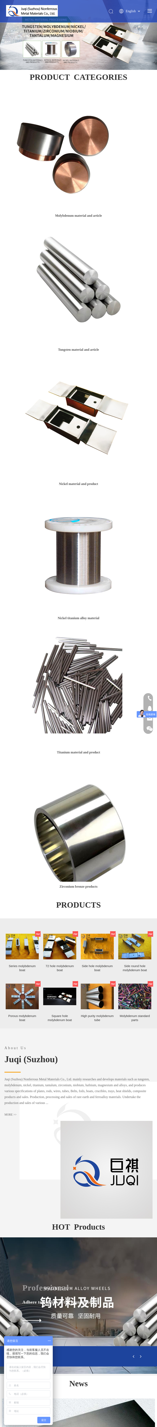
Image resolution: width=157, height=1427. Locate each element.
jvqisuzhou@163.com (83, 1339)
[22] (78, 647)
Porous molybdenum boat (22, 786)
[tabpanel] (39, 1214)
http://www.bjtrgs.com (76, 1380)
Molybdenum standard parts (135, 786)
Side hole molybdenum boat (97, 736)
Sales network (119, 1356)
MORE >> (10, 884)
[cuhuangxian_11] (7, 841)
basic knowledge (87, 1356)
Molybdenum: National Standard (38, 1198)
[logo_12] (78, 1280)
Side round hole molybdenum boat (135, 736)
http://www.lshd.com (78, 1385)
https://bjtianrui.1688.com (117, 1380)
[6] (78, 628)
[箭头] (78, 1272)
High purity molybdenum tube (97, 786)
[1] (65, 150)
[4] (78, 418)
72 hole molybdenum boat (60, 736)
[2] (78, 284)
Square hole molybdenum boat (60, 786)
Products (58, 1356)
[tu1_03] (149, 894)
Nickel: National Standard (110, 1198)
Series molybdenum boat (22, 736)
